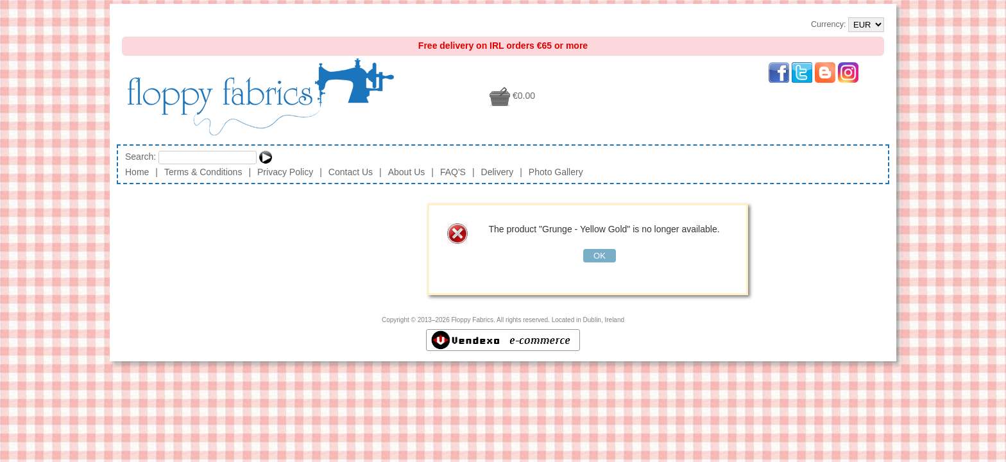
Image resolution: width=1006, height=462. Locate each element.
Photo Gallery (556, 172)
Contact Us (350, 172)
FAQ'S (453, 172)
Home (137, 172)
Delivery (497, 172)
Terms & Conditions (203, 172)
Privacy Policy (285, 172)
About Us (406, 172)
